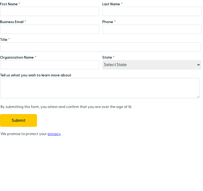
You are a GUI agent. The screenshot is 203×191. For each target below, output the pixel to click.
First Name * (10, 4)
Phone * (109, 21)
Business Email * (13, 21)
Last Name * (112, 4)
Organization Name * (18, 57)
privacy (54, 133)
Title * (5, 39)
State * (108, 57)
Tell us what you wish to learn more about (35, 75)
